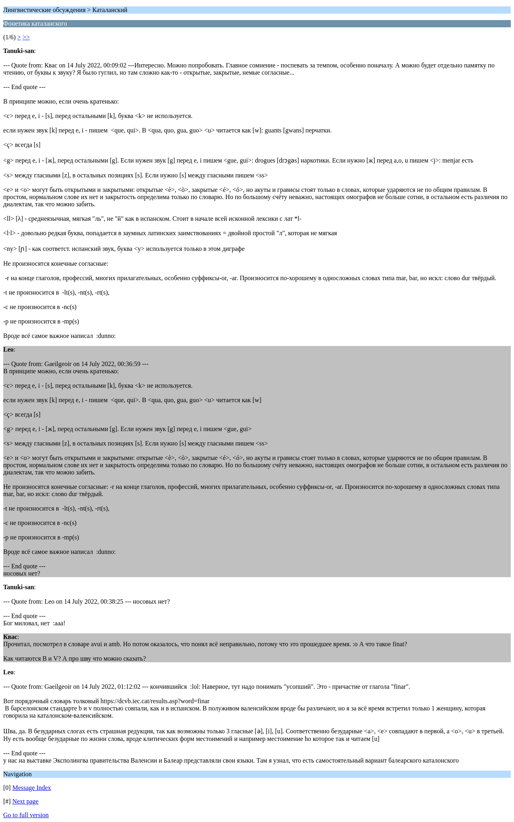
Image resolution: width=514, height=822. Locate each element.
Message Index (31, 787)
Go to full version (26, 815)
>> (26, 37)
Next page (25, 801)
